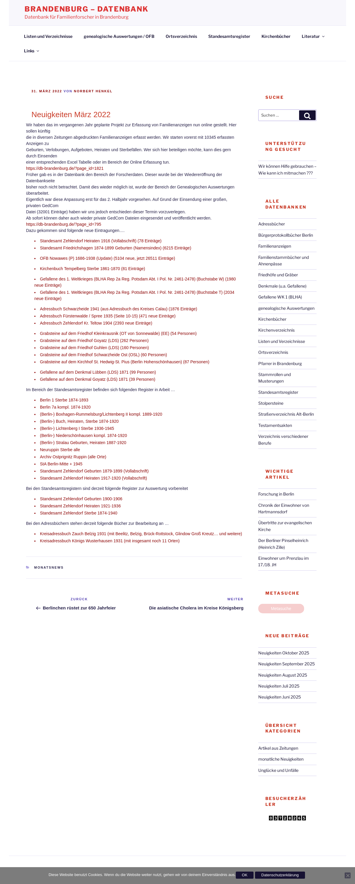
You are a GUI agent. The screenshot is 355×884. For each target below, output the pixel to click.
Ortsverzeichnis (181, 36)
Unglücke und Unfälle (278, 770)
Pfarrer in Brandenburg (280, 363)
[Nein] (348, 875)
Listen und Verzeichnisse (48, 36)
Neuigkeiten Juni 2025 (279, 696)
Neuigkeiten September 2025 (286, 663)
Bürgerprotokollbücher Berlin (285, 235)
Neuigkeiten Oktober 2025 (283, 652)
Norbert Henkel (93, 91)
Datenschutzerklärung (279, 875)
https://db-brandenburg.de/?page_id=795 (63, 224)
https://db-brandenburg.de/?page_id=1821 (65, 168)
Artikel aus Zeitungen (278, 748)
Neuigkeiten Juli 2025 (278, 685)
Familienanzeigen (274, 246)
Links (32, 50)
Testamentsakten (275, 425)
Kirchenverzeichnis (276, 330)
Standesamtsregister (229, 36)
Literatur (313, 36)
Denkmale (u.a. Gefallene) (282, 285)
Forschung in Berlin (276, 493)
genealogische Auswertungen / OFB (119, 36)
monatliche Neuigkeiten (281, 759)
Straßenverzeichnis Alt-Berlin (286, 414)
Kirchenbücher (276, 36)
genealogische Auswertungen (286, 308)
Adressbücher (271, 223)
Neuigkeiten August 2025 (282, 674)
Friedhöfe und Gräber (278, 274)
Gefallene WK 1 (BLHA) (280, 296)
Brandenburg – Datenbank (87, 9)
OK (245, 875)
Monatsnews (49, 567)
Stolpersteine (270, 403)
